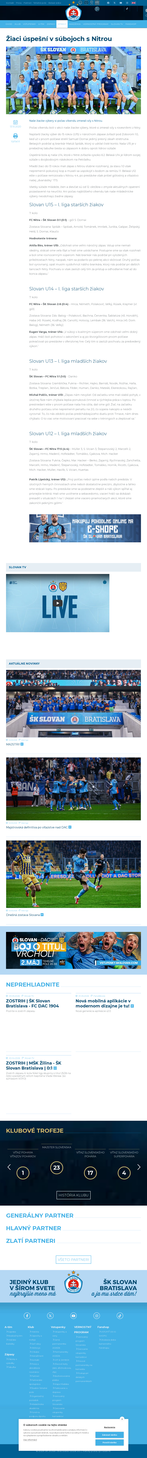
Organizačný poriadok (36, 1398)
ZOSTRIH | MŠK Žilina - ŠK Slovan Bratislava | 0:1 (33, 1087)
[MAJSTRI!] (73, 703)
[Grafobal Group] (91, 1248)
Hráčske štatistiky (11, 1341)
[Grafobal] (50, 1235)
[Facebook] (108, 3)
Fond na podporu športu (37, 1414)
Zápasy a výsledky (11, 1361)
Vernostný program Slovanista (58, 1400)
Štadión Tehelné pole (38, 1390)
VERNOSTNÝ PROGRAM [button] (95, 24)
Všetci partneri (73, 1260)
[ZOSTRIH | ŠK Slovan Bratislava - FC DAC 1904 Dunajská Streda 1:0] (38, 1004)
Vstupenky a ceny (59, 1333)
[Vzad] (8, 1167)
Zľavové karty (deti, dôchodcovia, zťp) (61, 1368)
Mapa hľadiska (60, 1384)
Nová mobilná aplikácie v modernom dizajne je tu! (104, 1025)
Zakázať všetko (109, 1435)
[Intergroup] (56, 1248)
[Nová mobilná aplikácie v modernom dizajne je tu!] (108, 1004)
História (34, 1331)
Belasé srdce (54, 3)
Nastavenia (109, 1427)
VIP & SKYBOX (60, 1360)
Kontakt (34, 1360)
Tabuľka (11, 1367)
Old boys (34, 1348)
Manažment (36, 1356)
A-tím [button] (41, 24)
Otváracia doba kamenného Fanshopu (107, 1343)
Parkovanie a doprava (59, 1390)
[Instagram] (127, 3)
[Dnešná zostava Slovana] (73, 874)
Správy (62, 24)
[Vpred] (138, 1167)
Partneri (34, 1376)
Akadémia (75, 24)
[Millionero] (97, 1235)
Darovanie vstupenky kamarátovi (58, 1412)
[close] (122, 1419)
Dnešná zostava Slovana (24, 915)
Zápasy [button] (51, 24)
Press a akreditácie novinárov (34, 1368)
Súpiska (11, 1331)
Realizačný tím (14, 1335)
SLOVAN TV (117, 24)
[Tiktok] (127, 9)
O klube (34, 1352)
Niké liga (24, 740)
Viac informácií (30, 1440)
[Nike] (73, 1223)
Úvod (9, 24)
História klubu (74, 1195)
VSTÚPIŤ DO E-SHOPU (107, 1333)
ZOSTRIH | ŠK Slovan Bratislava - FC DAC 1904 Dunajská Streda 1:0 (32, 1025)
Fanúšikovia (99, 1017)
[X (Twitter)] (114, 3)
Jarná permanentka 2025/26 (59, 1343)
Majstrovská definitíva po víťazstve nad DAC (38, 827)
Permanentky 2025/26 (60, 1354)
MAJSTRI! (14, 744)
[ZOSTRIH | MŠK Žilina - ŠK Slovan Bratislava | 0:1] (38, 1066)
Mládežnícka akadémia (36, 1406)
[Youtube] (121, 3)
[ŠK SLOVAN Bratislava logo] (73, 11)
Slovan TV (29, 1017)
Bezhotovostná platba (61, 1378)
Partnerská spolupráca (35, 1382)
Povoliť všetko (110, 1442)
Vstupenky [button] (29, 24)
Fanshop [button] (130, 24)
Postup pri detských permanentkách (84, 1377)
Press (19, 3)
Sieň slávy (35, 1344)
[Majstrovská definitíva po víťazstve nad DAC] (73, 788)
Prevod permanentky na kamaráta (84, 1365)
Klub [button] (18, 24)
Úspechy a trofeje (35, 1337)
